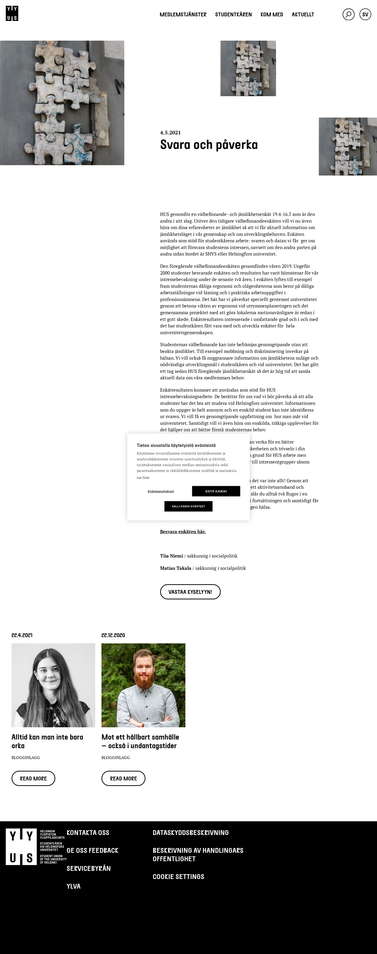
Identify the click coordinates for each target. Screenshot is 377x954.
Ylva (74, 886)
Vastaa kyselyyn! (190, 592)
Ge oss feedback (93, 850)
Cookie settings (178, 876)
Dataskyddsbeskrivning (191, 832)
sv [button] (365, 14)
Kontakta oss (88, 832)
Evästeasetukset (161, 491)
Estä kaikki (216, 491)
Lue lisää (143, 477)
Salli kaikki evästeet (188, 506)
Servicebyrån (89, 868)
